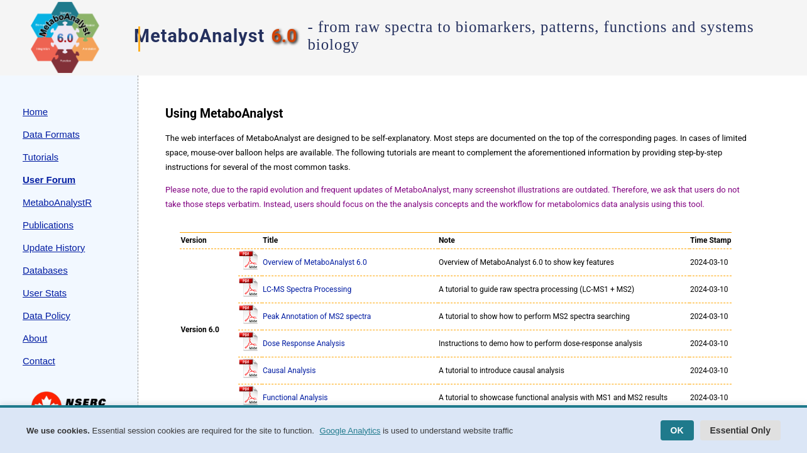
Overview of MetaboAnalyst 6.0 (315, 262)
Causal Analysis (289, 370)
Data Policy (46, 315)
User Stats (45, 293)
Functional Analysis (295, 397)
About (35, 338)
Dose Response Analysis (304, 343)
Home (35, 111)
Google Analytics (350, 430)
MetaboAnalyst (199, 36)
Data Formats (51, 134)
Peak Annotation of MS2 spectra (317, 316)
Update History (54, 247)
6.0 (284, 36)
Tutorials (40, 157)
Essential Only (740, 430)
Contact (39, 360)
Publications (48, 225)
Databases (45, 270)
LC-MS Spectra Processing (307, 289)
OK (677, 430)
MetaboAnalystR (57, 202)
